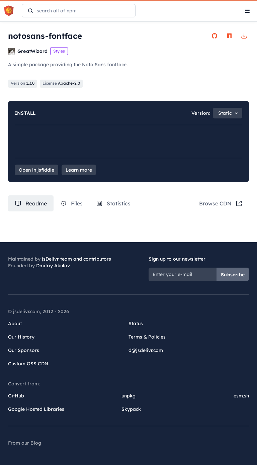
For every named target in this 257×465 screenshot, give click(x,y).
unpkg (128, 396)
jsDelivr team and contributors (76, 259)
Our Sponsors (23, 350)
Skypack (131, 409)
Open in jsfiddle (36, 170)
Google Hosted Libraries (36, 409)
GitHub (16, 396)
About (15, 323)
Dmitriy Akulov (53, 266)
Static (225, 113)
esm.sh (241, 396)
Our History (21, 337)
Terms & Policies (147, 337)
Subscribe (233, 275)
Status (135, 323)
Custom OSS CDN (28, 364)
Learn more (79, 170)
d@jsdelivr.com (145, 350)
